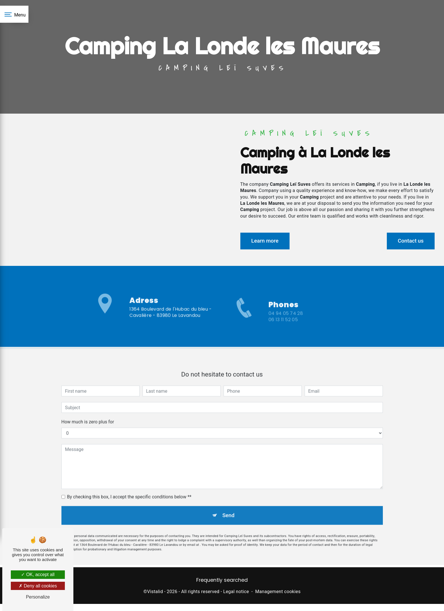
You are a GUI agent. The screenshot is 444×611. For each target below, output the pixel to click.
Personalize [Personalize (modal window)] (38, 597)
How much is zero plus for (87, 416)
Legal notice (236, 592)
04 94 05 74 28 (286, 319)
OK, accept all (37, 574)
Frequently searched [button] (222, 580)
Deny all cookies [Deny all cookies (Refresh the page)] (38, 585)
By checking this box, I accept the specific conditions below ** (129, 491)
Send (228, 509)
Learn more (266, 240)
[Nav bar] (14, 14)
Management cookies (278, 592)
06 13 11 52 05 (283, 326)
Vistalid (155, 592)
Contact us (409, 240)
